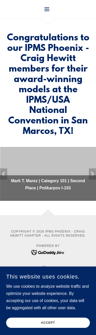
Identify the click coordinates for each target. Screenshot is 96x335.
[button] (48, 9)
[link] (48, 252)
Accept (48, 323)
